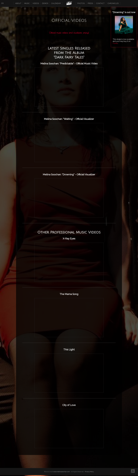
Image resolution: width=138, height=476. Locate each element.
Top (133, 471)
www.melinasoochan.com (61, 472)
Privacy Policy (89, 472)
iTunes (115, 43)
